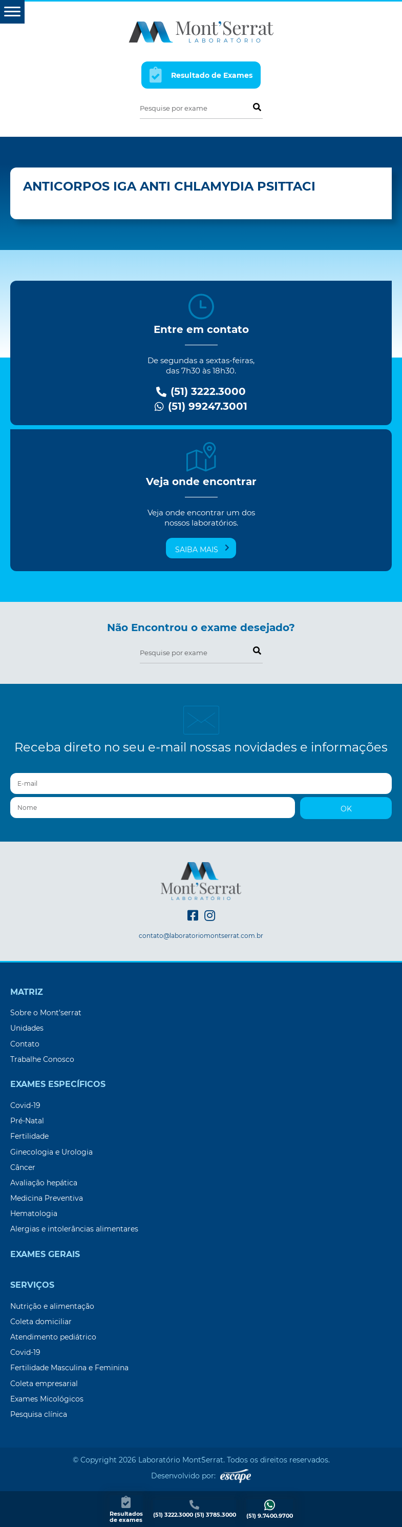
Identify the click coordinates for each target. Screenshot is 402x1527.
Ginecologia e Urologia (51, 1152)
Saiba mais (202, 549)
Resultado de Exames (201, 74)
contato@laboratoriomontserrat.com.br (201, 936)
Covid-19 (25, 1105)
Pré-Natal (27, 1120)
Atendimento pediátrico (53, 1337)
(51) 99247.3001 (201, 406)
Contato (24, 1044)
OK (346, 808)
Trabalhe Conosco (42, 1059)
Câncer (22, 1167)
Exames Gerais (45, 1254)
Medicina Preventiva (46, 1198)
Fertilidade (29, 1136)
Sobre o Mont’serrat (45, 1012)
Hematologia (33, 1213)
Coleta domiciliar (41, 1321)
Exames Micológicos (46, 1399)
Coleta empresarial (44, 1383)
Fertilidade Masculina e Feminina (69, 1367)
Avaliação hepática (43, 1182)
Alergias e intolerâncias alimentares (74, 1228)
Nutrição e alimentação (52, 1306)
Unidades (27, 1028)
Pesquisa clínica (38, 1414)
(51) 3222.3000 (201, 392)
